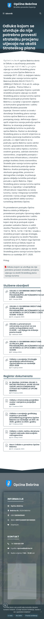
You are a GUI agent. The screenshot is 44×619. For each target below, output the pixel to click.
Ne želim (19, 615)
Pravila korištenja (31, 615)
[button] (40, 13)
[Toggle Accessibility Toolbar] (5, 605)
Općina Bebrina (25, 4)
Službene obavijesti (16, 285)
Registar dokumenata (18, 376)
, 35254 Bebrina (20, 510)
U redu (10, 615)
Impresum (15, 525)
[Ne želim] (41, 612)
